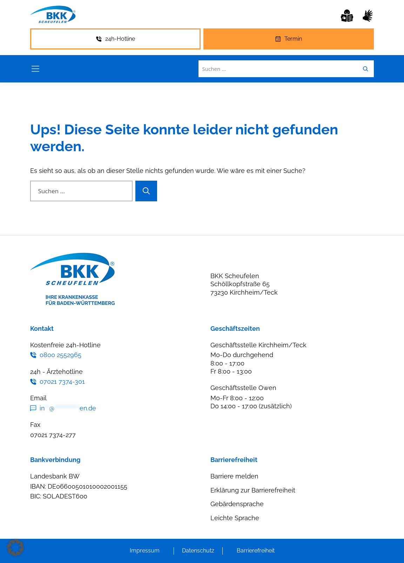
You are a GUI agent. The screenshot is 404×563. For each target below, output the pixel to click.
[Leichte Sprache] (347, 16)
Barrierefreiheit (256, 550)
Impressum (145, 550)
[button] (15, 547)
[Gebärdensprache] (368, 16)
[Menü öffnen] (35, 69)
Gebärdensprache (237, 504)
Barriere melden (234, 476)
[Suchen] (146, 191)
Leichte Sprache (234, 518)
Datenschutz (198, 550)
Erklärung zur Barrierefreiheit (252, 490)
